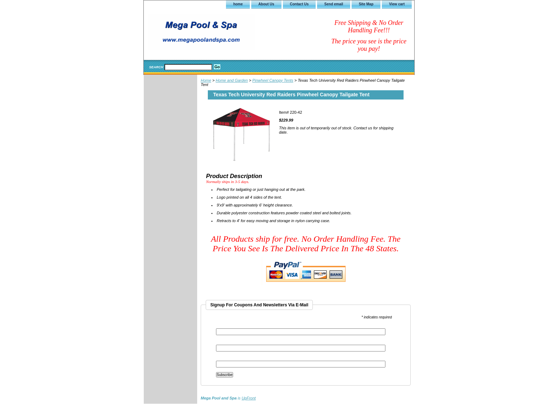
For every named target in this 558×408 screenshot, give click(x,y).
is (228, 398)
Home (206, 80)
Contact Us (299, 4)
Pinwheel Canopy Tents (272, 80)
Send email (333, 4)
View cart (397, 4)
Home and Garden (232, 80)
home (238, 4)
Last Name (225, 358)
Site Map (366, 4)
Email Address (229, 326)
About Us (266, 4)
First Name (225, 342)
